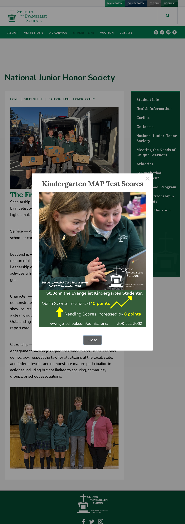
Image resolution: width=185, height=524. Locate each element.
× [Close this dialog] (147, 179)
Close (92, 340)
